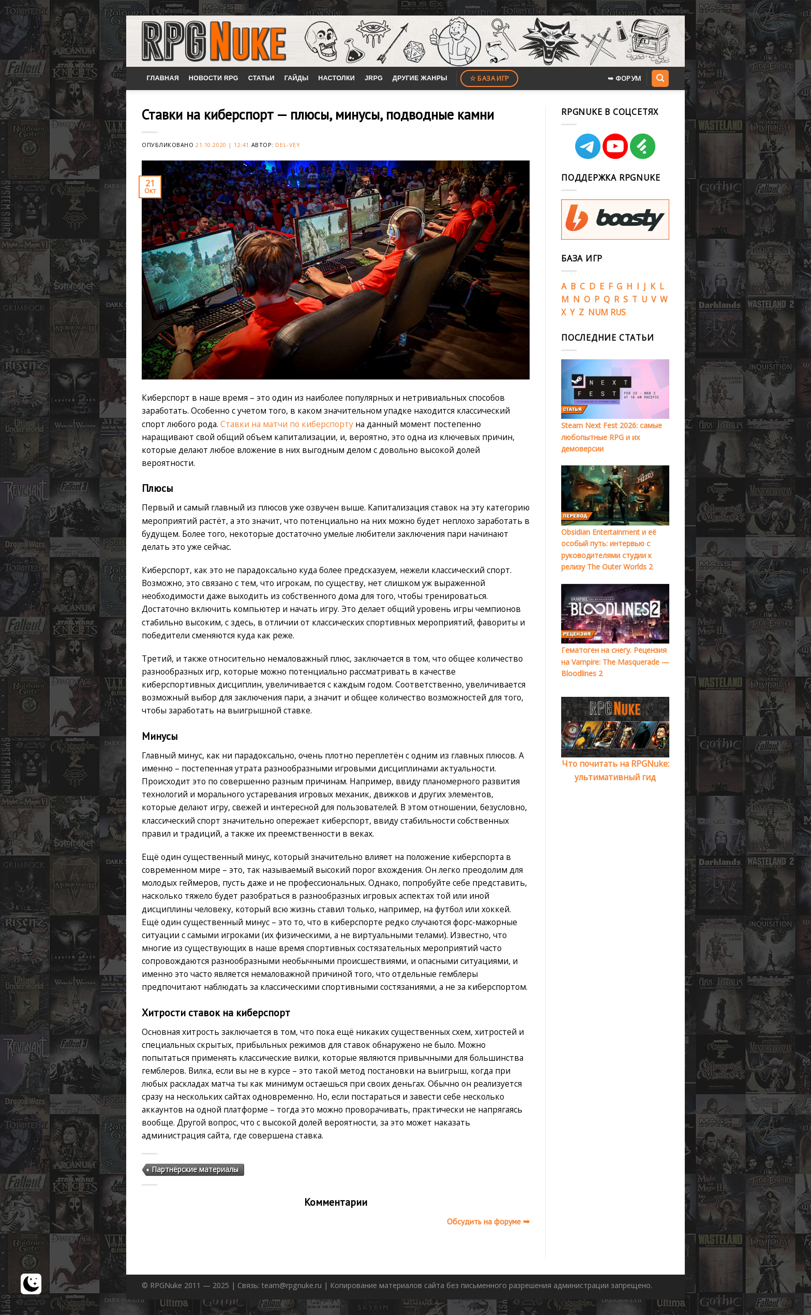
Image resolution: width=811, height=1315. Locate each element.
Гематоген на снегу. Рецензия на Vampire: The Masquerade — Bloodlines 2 (615, 661)
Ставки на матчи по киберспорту (286, 424)
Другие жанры (420, 78)
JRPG (374, 78)
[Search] (660, 78)
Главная (162, 78)
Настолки (336, 78)
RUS (618, 312)
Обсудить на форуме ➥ (488, 1221)
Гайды (296, 78)
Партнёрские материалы (195, 1169)
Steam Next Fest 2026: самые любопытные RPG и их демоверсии (611, 437)
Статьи (261, 78)
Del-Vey (287, 145)
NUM (598, 312)
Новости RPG (213, 78)
